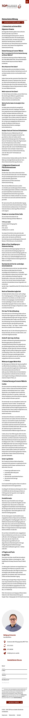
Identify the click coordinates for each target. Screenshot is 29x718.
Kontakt (19, 715)
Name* (3, 666)
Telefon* (4, 675)
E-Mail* (3, 670)
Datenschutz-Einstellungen (12, 22)
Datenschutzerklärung (18, 697)
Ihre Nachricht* (5, 680)
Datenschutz (12, 715)
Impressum (4, 715)
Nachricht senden (14, 702)
